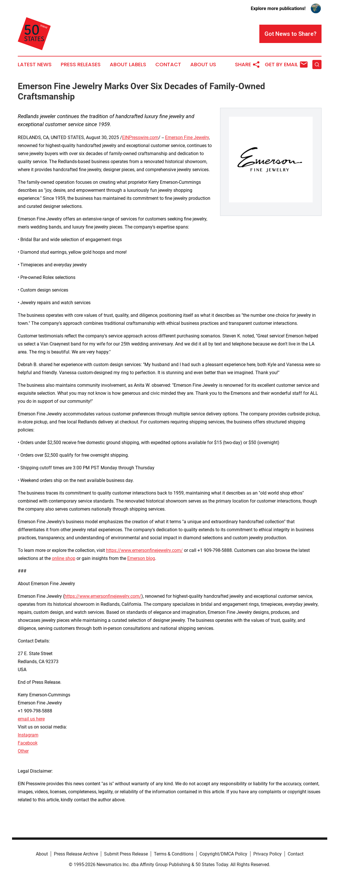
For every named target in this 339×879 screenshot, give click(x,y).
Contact (168, 64)
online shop (63, 558)
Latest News (35, 64)
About (42, 854)
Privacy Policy (267, 854)
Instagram (28, 735)
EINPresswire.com (140, 137)
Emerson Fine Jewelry (187, 137)
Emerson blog (141, 558)
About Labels (128, 64)
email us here (31, 719)
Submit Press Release (126, 854)
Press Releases (81, 64)
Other (23, 751)
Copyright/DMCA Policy (223, 854)
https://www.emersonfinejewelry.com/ (144, 550)
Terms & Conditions (173, 854)
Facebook (28, 743)
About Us (203, 64)
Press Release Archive (76, 854)
